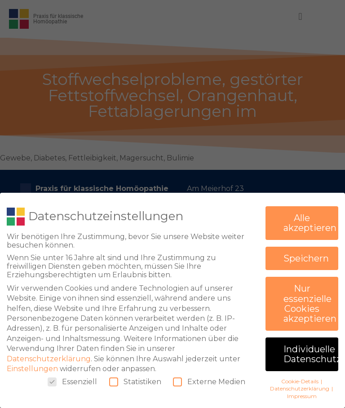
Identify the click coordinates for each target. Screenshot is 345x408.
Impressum (302, 392)
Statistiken (135, 378)
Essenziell (72, 378)
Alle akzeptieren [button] (309, 219)
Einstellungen (32, 365)
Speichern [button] (306, 254)
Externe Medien (209, 378)
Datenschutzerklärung (49, 355)
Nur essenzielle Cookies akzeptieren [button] (309, 299)
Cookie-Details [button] (300, 377)
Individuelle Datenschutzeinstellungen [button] (310, 350)
